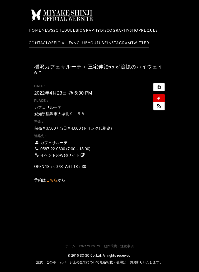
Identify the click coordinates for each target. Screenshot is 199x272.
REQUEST (152, 30)
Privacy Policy (89, 246)
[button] (159, 106)
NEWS (47, 30)
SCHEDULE (64, 30)
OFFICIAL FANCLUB (68, 43)
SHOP (135, 30)
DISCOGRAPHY (115, 30)
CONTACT (38, 43)
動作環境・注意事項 (119, 246)
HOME (35, 30)
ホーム (70, 246)
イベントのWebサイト (59, 155)
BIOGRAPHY (88, 30)
